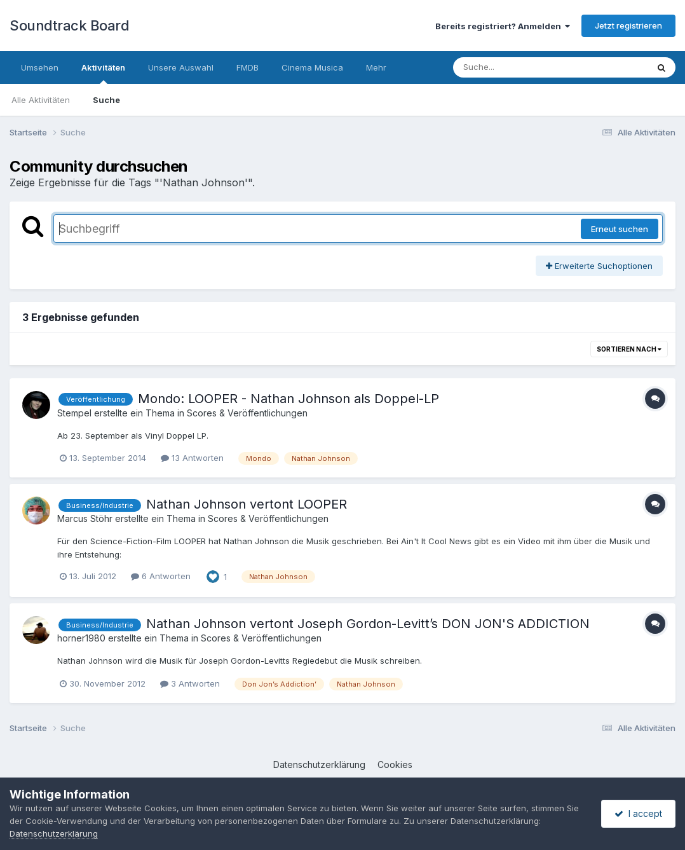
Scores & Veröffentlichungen (247, 413)
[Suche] (524, 67)
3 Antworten (190, 683)
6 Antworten (161, 576)
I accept (638, 813)
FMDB (247, 67)
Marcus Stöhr (84, 518)
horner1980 (81, 638)
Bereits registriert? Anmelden (502, 26)
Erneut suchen (619, 229)
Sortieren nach (629, 349)
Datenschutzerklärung (319, 764)
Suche (106, 100)
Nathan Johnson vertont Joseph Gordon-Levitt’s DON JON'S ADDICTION (368, 623)
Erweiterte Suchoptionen (599, 266)
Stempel (74, 413)
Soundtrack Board (69, 25)
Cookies (394, 764)
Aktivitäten (103, 73)
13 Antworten (192, 458)
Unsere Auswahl (181, 67)
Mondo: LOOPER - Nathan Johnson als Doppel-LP (288, 398)
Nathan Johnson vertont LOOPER (246, 504)
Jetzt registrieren (628, 25)
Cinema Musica (312, 67)
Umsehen (39, 67)
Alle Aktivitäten (40, 100)
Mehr (376, 67)
